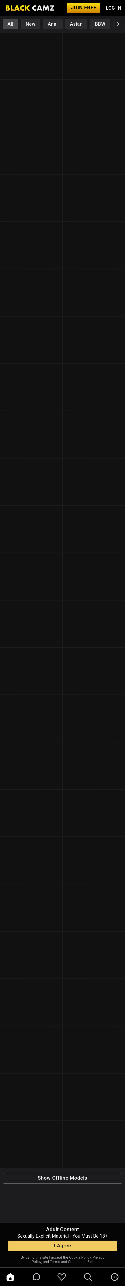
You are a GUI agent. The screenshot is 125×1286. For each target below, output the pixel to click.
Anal (53, 24)
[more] (114, 1277)
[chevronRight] (118, 24)
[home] (10, 1277)
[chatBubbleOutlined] (36, 1277)
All (10, 24)
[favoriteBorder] (62, 1277)
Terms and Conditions (67, 1262)
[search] (88, 1277)
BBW (100, 24)
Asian (76, 24)
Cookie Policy (80, 1257)
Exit (90, 1262)
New (30, 24)
